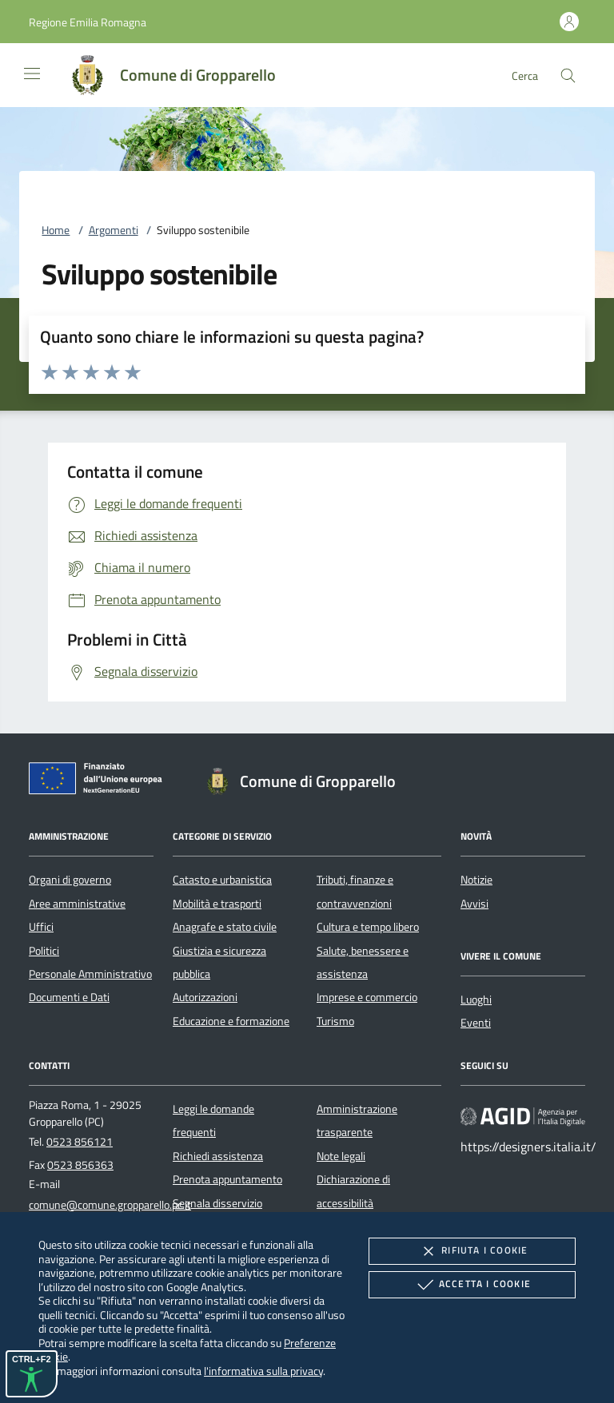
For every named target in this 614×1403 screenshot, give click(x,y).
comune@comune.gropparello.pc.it (110, 1205)
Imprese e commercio (367, 997)
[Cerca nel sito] (568, 75)
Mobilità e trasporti (217, 903)
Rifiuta (472, 1251)
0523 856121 (79, 1142)
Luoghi (476, 999)
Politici (44, 951)
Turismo (335, 1021)
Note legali (341, 1156)
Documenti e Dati (69, 997)
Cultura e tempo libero (368, 927)
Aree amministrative (77, 903)
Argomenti (113, 230)
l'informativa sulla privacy (263, 1370)
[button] (87, 22)
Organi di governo (70, 879)
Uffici (41, 927)
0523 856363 (80, 1165)
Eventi (475, 1022)
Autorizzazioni (205, 997)
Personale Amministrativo (90, 974)
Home (56, 230)
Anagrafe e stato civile (225, 927)
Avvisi (474, 903)
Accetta (472, 1285)
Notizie (476, 879)
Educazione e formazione (231, 1021)
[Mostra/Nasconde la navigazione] (32, 73)
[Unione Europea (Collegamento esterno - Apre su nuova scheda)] (100, 781)
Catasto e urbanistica (222, 879)
